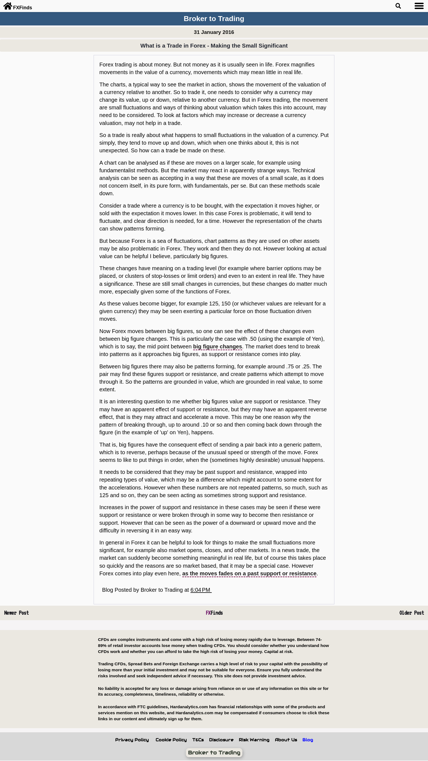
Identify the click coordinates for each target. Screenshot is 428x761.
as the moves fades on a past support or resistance (249, 573)
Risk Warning (254, 739)
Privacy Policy (132, 739)
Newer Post (16, 613)
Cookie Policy (171, 739)
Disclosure (221, 739)
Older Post (411, 613)
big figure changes (217, 346)
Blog (307, 739)
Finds (214, 613)
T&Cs (198, 739)
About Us (286, 739)
